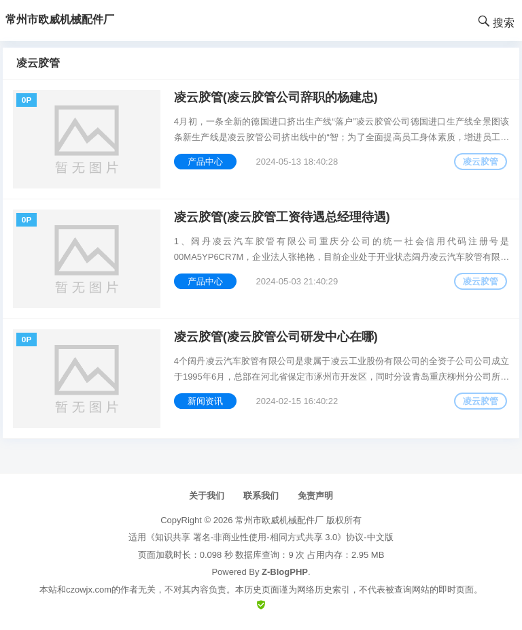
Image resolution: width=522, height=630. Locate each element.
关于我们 (206, 496)
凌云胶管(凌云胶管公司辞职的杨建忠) (276, 97)
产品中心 (205, 161)
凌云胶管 (480, 161)
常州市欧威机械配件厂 (279, 520)
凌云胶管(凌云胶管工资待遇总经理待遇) (282, 217)
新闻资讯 (205, 401)
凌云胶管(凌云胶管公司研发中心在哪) (276, 337)
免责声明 (315, 496)
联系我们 (261, 496)
